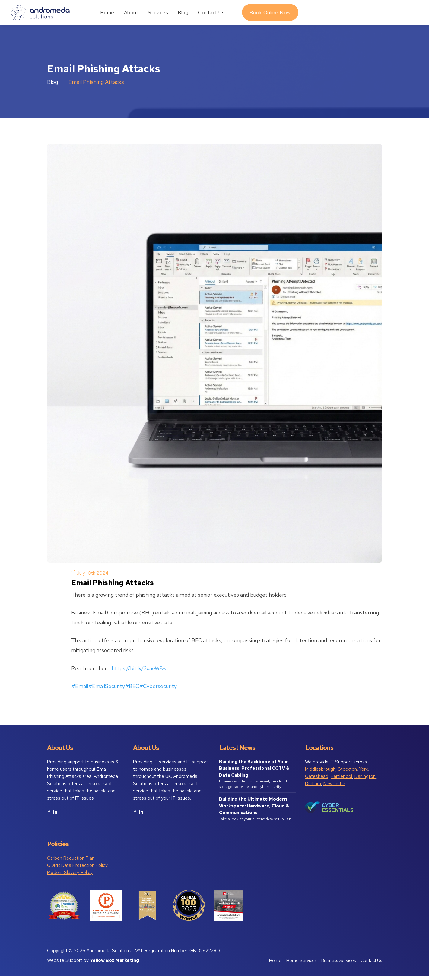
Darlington (365, 776)
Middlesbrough (320, 769)
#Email (79, 686)
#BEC (132, 686)
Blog (183, 12)
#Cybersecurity (158, 686)
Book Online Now (270, 12)
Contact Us (211, 12)
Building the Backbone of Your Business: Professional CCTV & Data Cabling (254, 768)
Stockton (347, 769)
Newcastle (334, 784)
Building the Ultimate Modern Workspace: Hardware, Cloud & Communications (254, 806)
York (363, 769)
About (131, 12)
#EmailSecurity (106, 686)
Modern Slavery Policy (70, 873)
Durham (313, 784)
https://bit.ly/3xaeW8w (139, 668)
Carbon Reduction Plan (70, 858)
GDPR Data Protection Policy (77, 865)
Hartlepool (341, 776)
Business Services (338, 960)
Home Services (301, 960)
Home (107, 12)
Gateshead (316, 776)
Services (158, 12)
